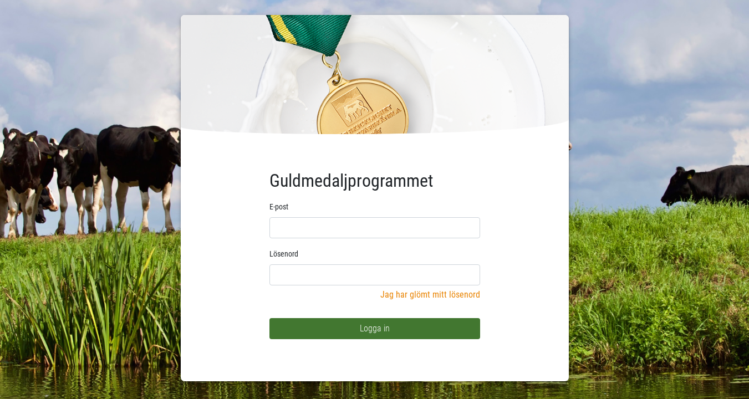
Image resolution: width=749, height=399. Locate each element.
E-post (278, 206)
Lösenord (283, 253)
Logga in (375, 328)
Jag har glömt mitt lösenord (430, 294)
